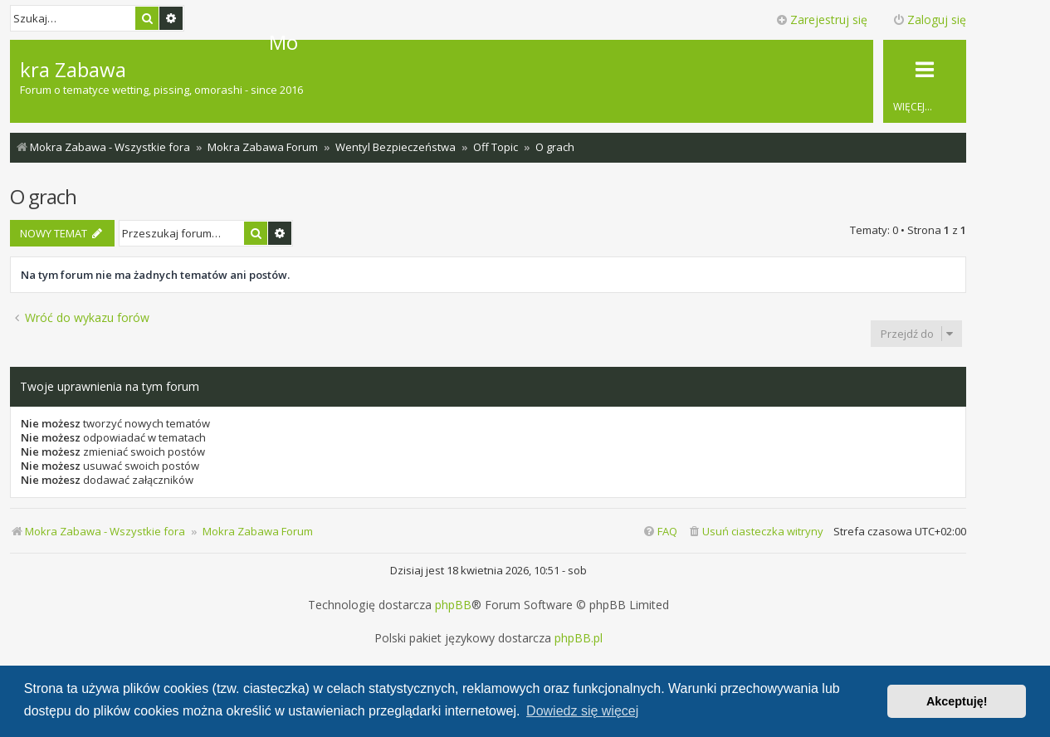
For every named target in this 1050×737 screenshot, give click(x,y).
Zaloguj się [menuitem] (929, 19)
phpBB (453, 605)
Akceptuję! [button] (957, 701)
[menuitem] (755, 532)
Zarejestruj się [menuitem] (821, 19)
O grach (43, 196)
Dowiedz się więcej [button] (582, 711)
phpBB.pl (578, 638)
